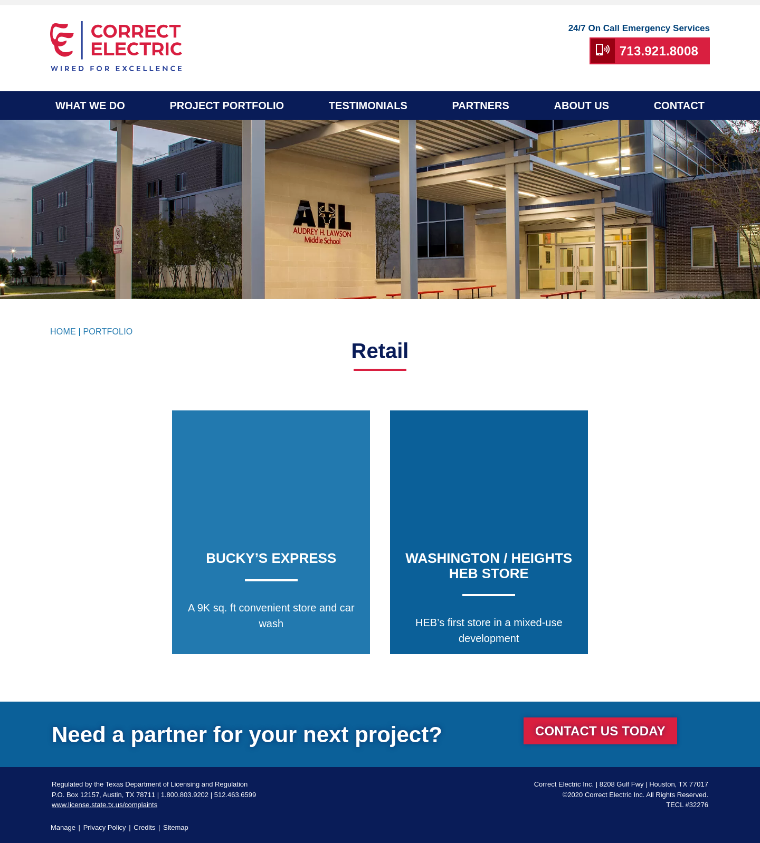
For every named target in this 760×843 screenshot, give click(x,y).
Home (63, 331)
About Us (581, 105)
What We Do (90, 105)
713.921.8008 (659, 51)
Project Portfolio (226, 105)
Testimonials (368, 105)
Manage (63, 827)
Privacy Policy (104, 827)
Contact (679, 105)
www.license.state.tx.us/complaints (104, 805)
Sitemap (175, 827)
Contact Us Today (600, 731)
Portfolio (107, 331)
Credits (144, 827)
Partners (480, 105)
